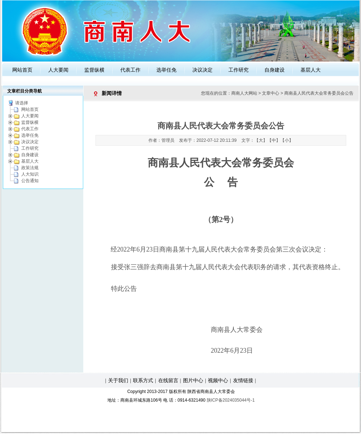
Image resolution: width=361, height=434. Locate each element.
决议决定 (202, 70)
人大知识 (30, 174)
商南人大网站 (244, 93)
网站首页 (22, 70)
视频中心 (218, 380)
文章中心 (270, 93)
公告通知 (30, 180)
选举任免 (166, 70)
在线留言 (168, 380)
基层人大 (310, 70)
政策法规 (30, 167)
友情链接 (243, 380)
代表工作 (130, 70)
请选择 (21, 102)
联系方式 (143, 380)
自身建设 (274, 70)
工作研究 (238, 70)
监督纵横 (94, 70)
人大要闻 (58, 70)
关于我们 (118, 380)
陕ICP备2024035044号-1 (231, 400)
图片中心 (193, 380)
